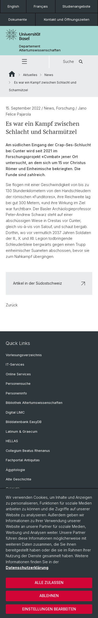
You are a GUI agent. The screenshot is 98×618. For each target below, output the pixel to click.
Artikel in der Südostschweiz (49, 283)
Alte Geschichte (18, 479)
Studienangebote (76, 6)
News (48, 75)
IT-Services (15, 364)
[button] (24, 61)
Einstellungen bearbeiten (49, 609)
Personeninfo (16, 393)
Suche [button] (73, 61)
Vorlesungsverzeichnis (24, 355)
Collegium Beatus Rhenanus (28, 451)
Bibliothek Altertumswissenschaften (34, 403)
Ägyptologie (15, 470)
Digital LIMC (15, 412)
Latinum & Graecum (21, 431)
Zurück (12, 305)
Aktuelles (30, 75)
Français (41, 6)
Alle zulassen (49, 582)
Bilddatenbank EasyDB (24, 422)
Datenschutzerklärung (27, 567)
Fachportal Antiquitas (23, 460)
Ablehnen (49, 595)
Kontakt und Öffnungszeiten (66, 19)
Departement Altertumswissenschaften (40, 48)
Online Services (18, 374)
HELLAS (12, 441)
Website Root (12, 74)
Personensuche (18, 384)
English (13, 6)
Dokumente (17, 19)
